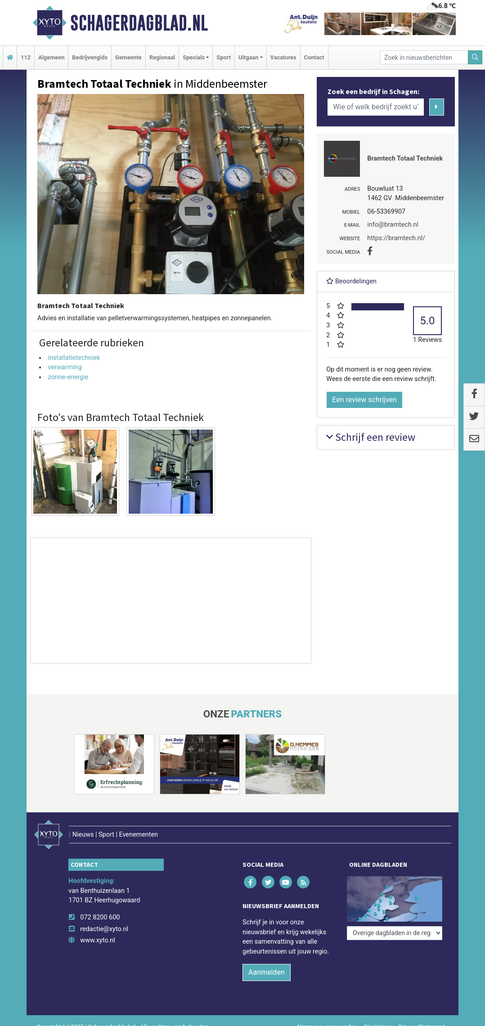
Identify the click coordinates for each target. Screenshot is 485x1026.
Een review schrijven (364, 399)
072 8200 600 (100, 917)
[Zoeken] (475, 57)
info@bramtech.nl (392, 224)
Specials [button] (194, 57)
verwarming (64, 367)
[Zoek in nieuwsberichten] (424, 57)
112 (26, 57)
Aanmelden (266, 972)
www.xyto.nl (97, 940)
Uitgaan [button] (248, 57)
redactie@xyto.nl (104, 929)
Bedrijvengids (90, 57)
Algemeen (51, 57)
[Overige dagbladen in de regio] (394, 933)
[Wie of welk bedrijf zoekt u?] (376, 107)
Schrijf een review (370, 437)
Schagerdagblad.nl (139, 23)
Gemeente (128, 57)
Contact (314, 57)
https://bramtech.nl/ (396, 238)
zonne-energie (68, 377)
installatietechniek (74, 358)
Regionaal (162, 57)
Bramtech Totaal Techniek (405, 158)
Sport (223, 57)
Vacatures (283, 57)
